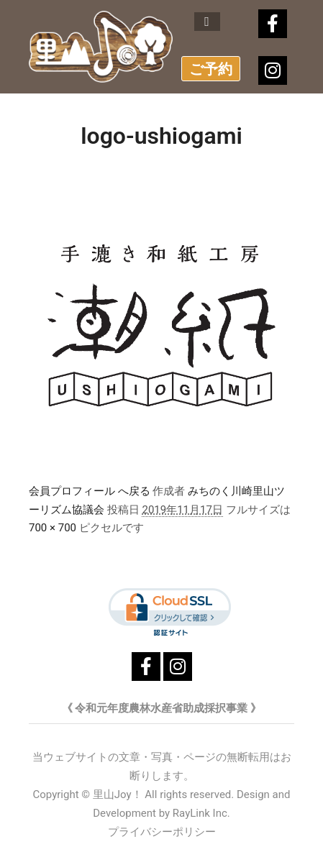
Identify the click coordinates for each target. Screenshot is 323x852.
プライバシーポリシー (162, 831)
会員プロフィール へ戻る (89, 491)
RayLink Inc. (201, 813)
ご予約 (210, 69)
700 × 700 (52, 527)
